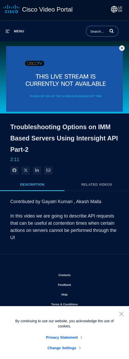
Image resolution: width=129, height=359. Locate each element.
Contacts (79, 274)
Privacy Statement (62, 340)
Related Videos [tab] (96, 184)
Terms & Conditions (79, 303)
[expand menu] (15, 31)
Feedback (79, 283)
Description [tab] (32, 184)
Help (79, 293)
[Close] (121, 316)
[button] (111, 30)
